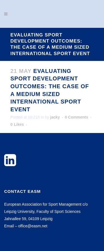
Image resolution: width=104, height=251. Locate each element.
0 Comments (76, 117)
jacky (55, 117)
